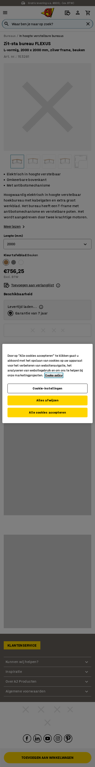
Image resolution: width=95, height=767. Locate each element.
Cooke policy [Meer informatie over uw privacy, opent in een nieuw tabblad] (54, 375)
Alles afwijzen (47, 400)
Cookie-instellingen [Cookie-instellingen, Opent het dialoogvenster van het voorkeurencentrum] (47, 388)
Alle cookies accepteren (47, 412)
